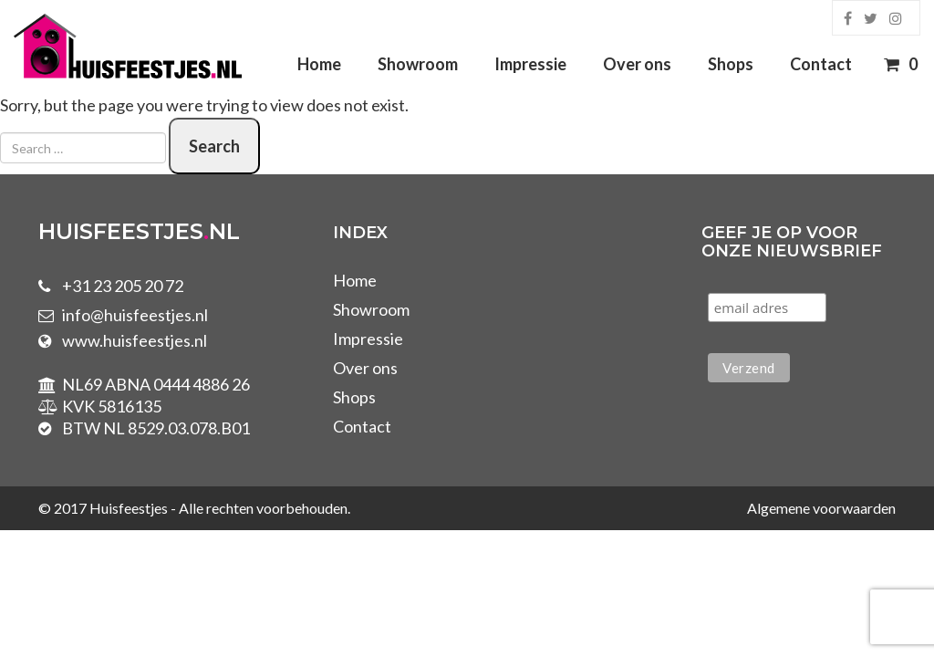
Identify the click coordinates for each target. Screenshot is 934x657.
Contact (821, 64)
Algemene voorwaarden (821, 507)
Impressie (530, 64)
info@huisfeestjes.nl (135, 315)
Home (319, 64)
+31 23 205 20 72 (122, 286)
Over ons (637, 64)
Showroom (418, 64)
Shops (730, 64)
